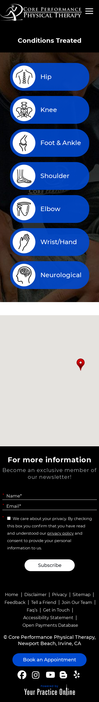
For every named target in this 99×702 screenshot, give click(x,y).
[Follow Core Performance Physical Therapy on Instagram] (35, 674)
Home (11, 594)
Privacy (59, 594)
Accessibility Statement (48, 617)
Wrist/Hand (58, 242)
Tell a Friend (43, 602)
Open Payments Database (50, 625)
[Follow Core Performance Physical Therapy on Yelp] (77, 674)
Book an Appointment (49, 660)
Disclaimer (35, 594)
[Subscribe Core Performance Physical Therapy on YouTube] (50, 674)
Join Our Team (77, 602)
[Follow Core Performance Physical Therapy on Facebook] (22, 674)
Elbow (50, 209)
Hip (45, 77)
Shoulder (54, 176)
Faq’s (32, 610)
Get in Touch (56, 610)
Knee (48, 110)
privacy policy (60, 533)
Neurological (61, 275)
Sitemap (82, 594)
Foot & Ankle (60, 143)
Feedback (15, 602)
